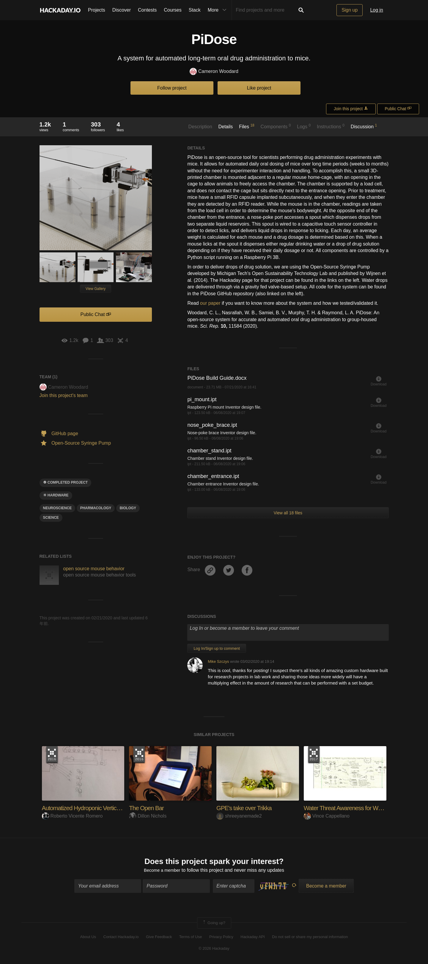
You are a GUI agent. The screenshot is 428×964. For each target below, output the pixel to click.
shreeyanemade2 (239, 815)
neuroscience (57, 508)
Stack (195, 10)
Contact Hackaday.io (121, 938)
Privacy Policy (221, 938)
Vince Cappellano (327, 815)
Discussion (364, 126)
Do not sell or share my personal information (310, 938)
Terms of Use (190, 938)
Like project (259, 87)
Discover (121, 10)
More (218, 10)
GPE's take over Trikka (246, 808)
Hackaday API (252, 938)
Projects (96, 10)
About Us (88, 938)
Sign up (350, 10)
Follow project (172, 87)
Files (246, 126)
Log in (376, 10)
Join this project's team (64, 395)
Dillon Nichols (147, 815)
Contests (147, 10)
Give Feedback (159, 938)
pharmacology (95, 508)
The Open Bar (147, 808)
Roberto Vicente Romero (72, 815)
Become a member (162, 871)
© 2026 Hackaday (214, 949)
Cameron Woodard (214, 71)
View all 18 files (288, 512)
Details (225, 126)
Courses (173, 10)
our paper (210, 303)
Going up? (214, 924)
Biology (128, 508)
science (51, 517)
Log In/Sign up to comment (216, 648)
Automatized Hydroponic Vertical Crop (92, 808)
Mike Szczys (218, 661)
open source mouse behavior (94, 568)
